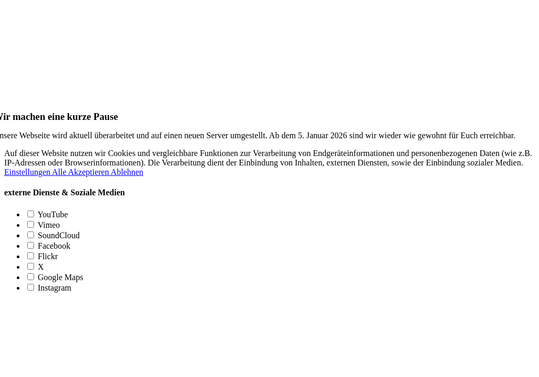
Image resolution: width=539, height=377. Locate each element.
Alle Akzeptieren (81, 172)
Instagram (49, 287)
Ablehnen (127, 172)
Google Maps (55, 277)
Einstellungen (28, 172)
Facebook (48, 245)
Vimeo (43, 224)
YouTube (47, 214)
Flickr (42, 256)
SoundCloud (53, 235)
